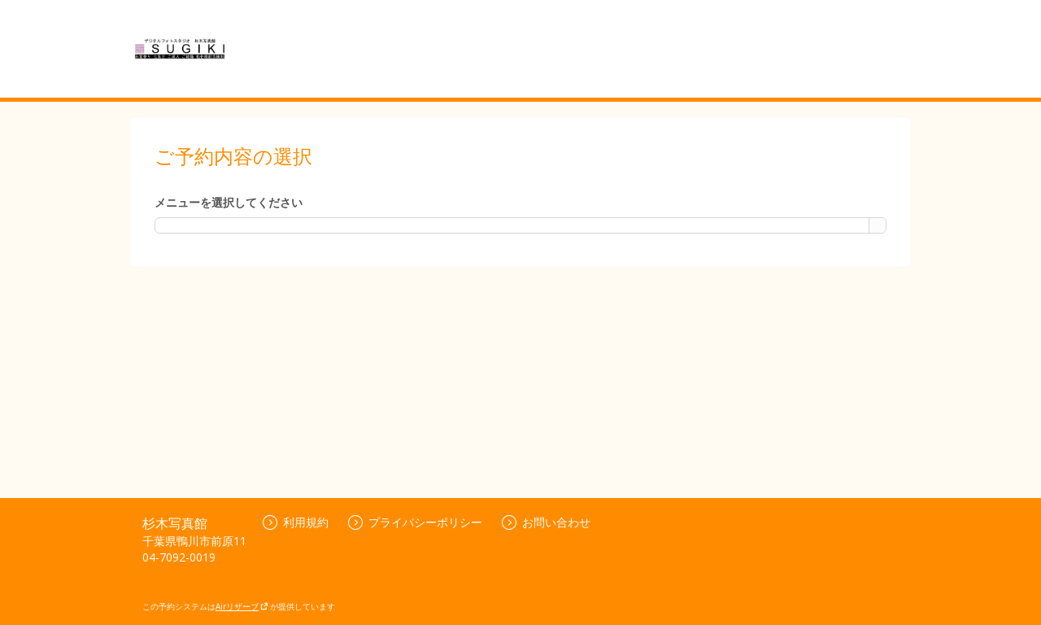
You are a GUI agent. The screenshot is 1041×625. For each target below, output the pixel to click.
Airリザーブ (242, 606)
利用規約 (296, 522)
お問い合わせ (546, 522)
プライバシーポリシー (415, 522)
